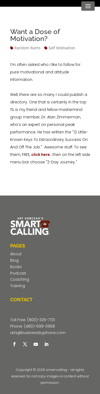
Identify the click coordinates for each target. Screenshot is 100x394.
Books (16, 266)
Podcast (18, 273)
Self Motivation (62, 47)
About (16, 254)
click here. (41, 154)
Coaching (19, 279)
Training (17, 285)
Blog (14, 260)
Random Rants (27, 47)
